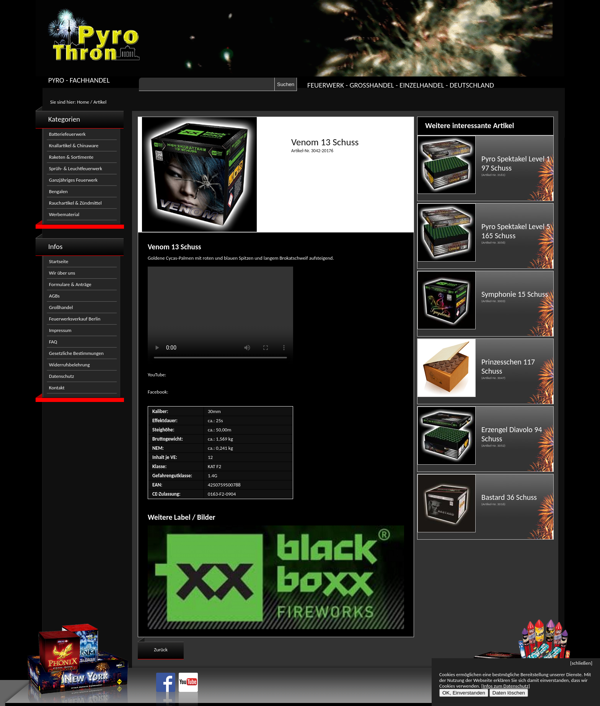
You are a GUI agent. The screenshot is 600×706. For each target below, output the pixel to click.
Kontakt (57, 387)
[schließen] (581, 663)
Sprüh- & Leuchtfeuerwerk (75, 168)
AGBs (54, 296)
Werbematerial (64, 214)
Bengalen (58, 191)
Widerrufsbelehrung (69, 365)
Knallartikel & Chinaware (73, 145)
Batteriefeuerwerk (67, 134)
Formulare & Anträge (70, 284)
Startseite (58, 261)
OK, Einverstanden (463, 693)
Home (83, 102)
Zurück (161, 649)
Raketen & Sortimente (71, 157)
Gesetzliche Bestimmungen (76, 353)
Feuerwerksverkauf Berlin (74, 319)
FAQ (53, 342)
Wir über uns (62, 273)
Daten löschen (508, 693)
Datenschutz (61, 376)
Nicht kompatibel (220, 316)
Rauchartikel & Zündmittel (75, 203)
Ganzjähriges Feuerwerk (73, 180)
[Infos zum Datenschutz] (505, 686)
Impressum (60, 330)
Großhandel (61, 307)
